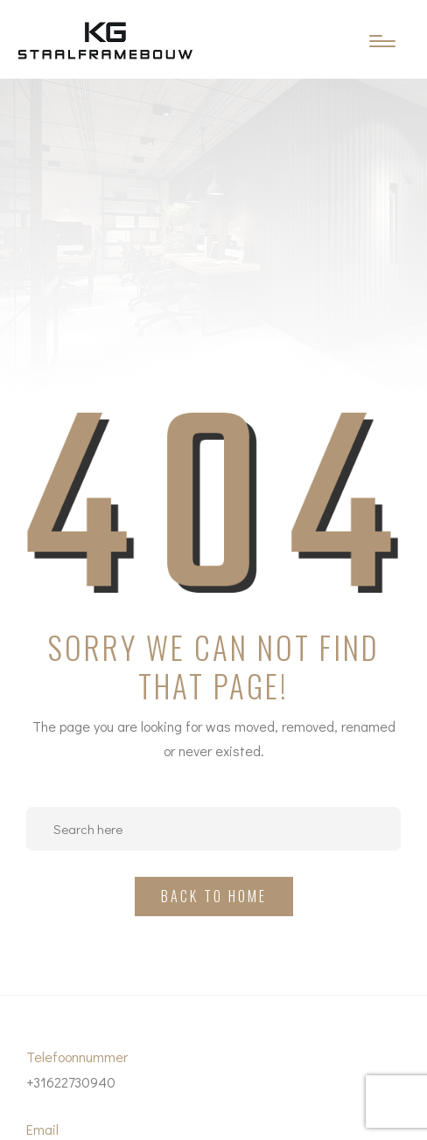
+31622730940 (71, 1082)
